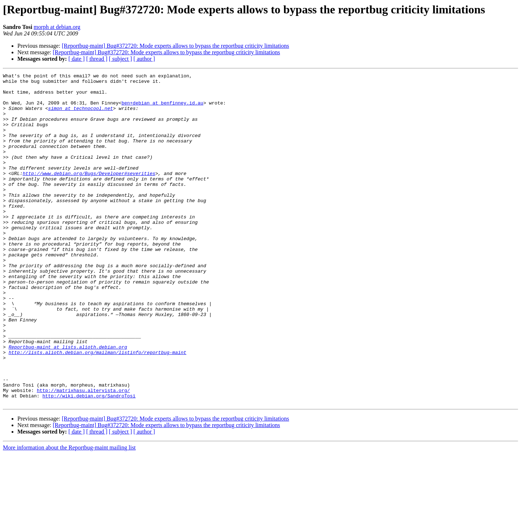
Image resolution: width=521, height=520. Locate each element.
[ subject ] (120, 59)
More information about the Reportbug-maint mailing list (69, 514)
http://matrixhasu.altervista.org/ (83, 454)
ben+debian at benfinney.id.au (162, 109)
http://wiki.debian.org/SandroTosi (88, 460)
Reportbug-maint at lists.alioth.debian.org (68, 402)
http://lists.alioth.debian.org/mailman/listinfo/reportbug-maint (97, 408)
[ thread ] (96, 59)
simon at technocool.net (80, 115)
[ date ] (76, 59)
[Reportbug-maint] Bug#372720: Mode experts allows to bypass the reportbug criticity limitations (175, 46)
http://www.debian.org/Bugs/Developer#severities (89, 194)
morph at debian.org (57, 27)
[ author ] (144, 59)
